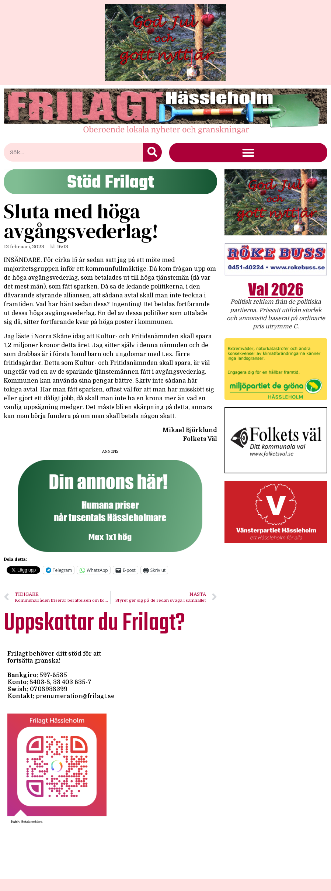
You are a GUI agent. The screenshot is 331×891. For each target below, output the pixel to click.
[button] (248, 152)
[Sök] (152, 152)
